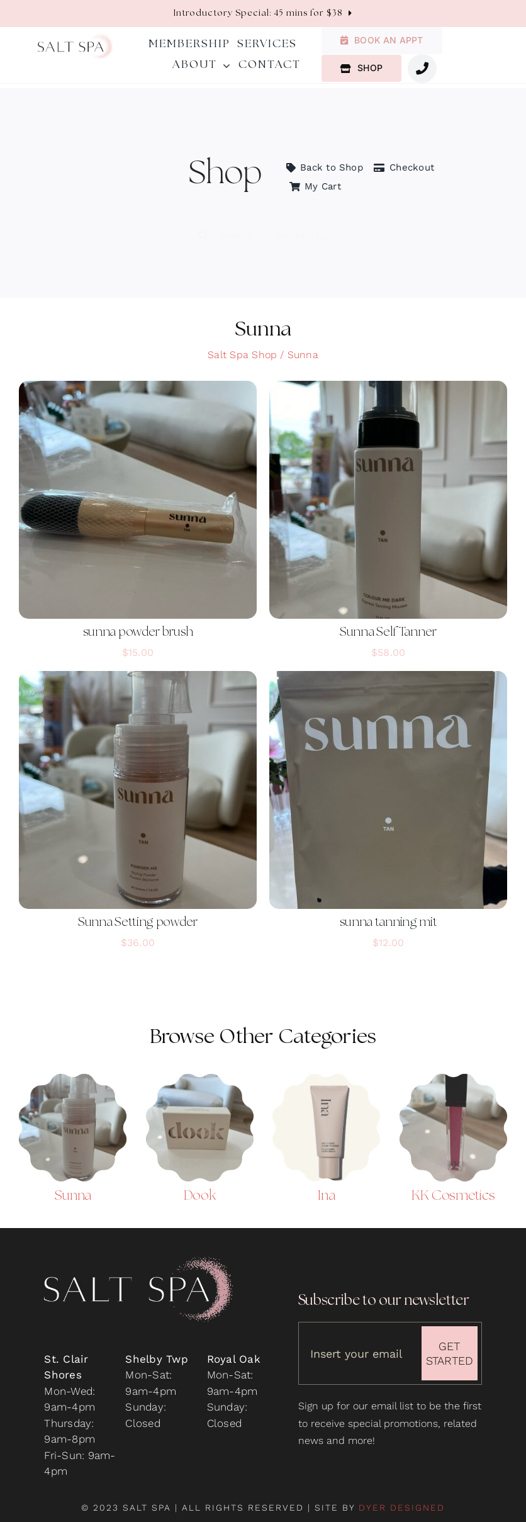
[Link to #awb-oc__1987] (422, 68)
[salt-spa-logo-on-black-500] (138, 1267)
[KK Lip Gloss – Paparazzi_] (453, 1072)
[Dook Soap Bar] (200, 1072)
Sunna (72, 1189)
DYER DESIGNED (402, 1507)
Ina (326, 1189)
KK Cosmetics (453, 1189)
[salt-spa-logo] (75, 38)
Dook (200, 1189)
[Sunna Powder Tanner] (72, 1072)
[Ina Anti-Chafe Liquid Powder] (326, 1072)
